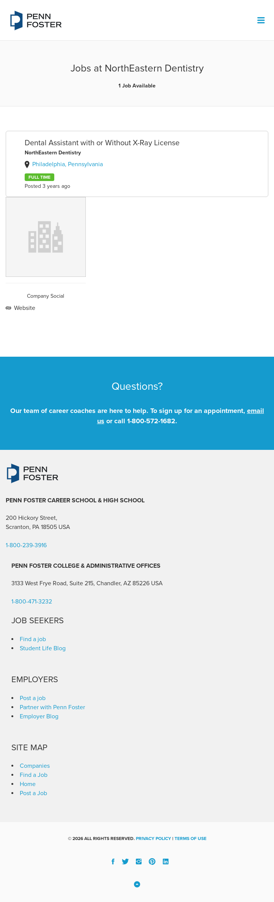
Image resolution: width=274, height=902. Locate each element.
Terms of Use (190, 838)
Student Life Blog (43, 648)
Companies (35, 766)
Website (24, 308)
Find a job (33, 639)
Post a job (33, 698)
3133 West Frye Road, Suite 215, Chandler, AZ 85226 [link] (80, 583)
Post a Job (33, 793)
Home (28, 784)
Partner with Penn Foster (52, 707)
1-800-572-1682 (151, 421)
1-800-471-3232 (31, 601)
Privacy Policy (153, 838)
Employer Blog (39, 716)
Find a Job (33, 775)
